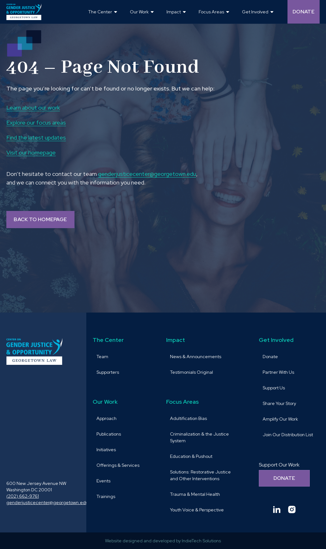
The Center (108, 339)
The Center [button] (100, 12)
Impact (175, 339)
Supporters (107, 372)
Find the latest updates (36, 137)
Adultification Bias (188, 418)
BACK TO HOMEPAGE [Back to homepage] (40, 219)
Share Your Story (279, 403)
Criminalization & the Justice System (199, 437)
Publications (108, 434)
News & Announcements (195, 356)
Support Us (274, 388)
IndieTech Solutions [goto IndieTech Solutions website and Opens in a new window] (201, 541)
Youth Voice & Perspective (197, 510)
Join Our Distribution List (288, 434)
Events (103, 481)
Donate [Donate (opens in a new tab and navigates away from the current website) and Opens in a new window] (304, 11)
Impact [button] (174, 12)
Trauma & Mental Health (195, 494)
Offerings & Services (117, 465)
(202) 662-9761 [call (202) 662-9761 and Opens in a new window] (22, 496)
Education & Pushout (191, 456)
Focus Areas (182, 401)
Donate (270, 356)
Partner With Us (278, 372)
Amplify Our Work (280, 419)
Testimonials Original (191, 372)
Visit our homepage (31, 152)
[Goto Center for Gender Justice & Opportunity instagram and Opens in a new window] (292, 509)
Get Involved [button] (255, 12)
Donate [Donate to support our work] (284, 478)
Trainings (105, 496)
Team (102, 356)
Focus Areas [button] (211, 12)
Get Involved (276, 339)
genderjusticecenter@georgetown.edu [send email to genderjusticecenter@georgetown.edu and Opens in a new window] (147, 173)
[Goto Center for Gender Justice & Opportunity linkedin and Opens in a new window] (276, 509)
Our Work (105, 401)
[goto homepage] (23, 12)
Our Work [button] (139, 12)
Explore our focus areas (36, 122)
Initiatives (106, 449)
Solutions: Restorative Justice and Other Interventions (200, 475)
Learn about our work (33, 107)
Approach (106, 418)
